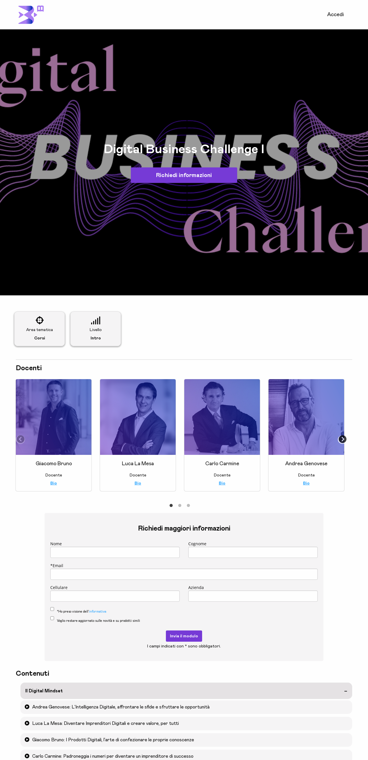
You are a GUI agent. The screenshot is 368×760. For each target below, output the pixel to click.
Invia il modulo (184, 636)
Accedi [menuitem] (335, 14)
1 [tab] (171, 506)
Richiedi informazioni (184, 175)
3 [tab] (188, 506)
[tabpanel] (54, 438)
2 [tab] (180, 506)
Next (341, 438)
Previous (19, 438)
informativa (97, 611)
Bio (53, 483)
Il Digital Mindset (44, 691)
